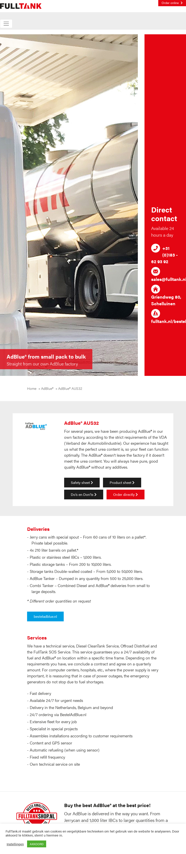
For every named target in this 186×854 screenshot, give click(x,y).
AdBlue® (47, 388)
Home (31, 388)
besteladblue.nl (45, 616)
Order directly (125, 494)
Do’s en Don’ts (84, 494)
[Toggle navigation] (6, 23)
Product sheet (122, 482)
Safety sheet (82, 482)
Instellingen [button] (15, 844)
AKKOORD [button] (37, 844)
